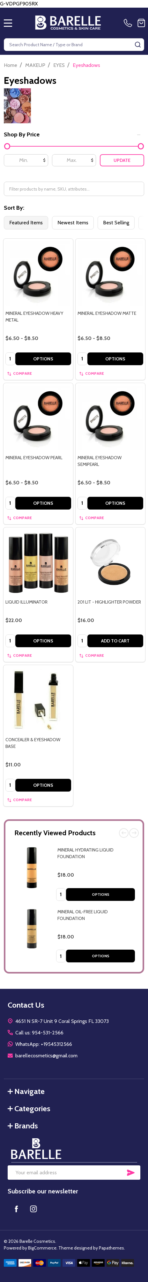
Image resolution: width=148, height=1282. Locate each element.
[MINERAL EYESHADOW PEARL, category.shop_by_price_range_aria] (38, 418)
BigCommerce (42, 1248)
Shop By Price (72, 134)
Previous (124, 833)
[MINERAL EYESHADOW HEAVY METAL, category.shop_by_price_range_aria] (38, 273)
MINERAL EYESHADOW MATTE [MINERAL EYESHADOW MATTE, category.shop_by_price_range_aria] (107, 313)
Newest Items (72, 223)
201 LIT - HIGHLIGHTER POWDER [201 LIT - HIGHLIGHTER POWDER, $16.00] (109, 602)
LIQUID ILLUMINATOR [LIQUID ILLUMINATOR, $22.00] (26, 602)
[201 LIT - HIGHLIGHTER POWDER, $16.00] (110, 562)
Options (100, 894)
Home (10, 65)
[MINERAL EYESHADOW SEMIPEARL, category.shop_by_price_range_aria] (110, 418)
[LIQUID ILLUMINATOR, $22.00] (38, 562)
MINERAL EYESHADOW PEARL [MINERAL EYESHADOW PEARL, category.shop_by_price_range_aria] (34, 457)
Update (122, 160)
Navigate (26, 1091)
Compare (19, 373)
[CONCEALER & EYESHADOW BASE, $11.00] (38, 700)
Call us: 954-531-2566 (39, 1033)
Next (134, 833)
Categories (29, 1108)
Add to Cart (115, 641)
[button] (74, 1148)
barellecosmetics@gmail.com (46, 1056)
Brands (23, 1125)
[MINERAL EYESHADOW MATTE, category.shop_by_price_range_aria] (110, 273)
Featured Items (26, 223)
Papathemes (111, 1248)
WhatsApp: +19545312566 (43, 1044)
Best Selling (116, 223)
